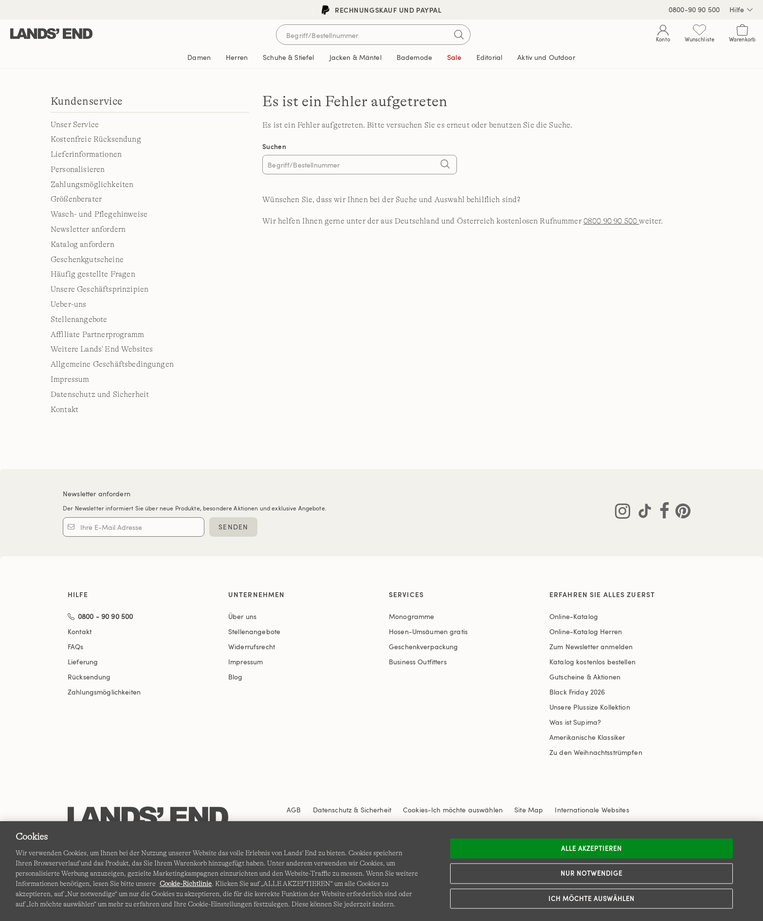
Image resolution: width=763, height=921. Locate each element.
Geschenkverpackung (423, 646)
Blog (235, 676)
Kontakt (64, 409)
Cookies (415, 809)
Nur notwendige (592, 873)
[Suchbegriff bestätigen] (459, 34)
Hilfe (741, 10)
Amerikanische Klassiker (587, 737)
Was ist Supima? (575, 722)
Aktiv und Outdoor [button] (546, 57)
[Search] (445, 165)
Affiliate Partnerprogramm (97, 334)
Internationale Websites (592, 809)
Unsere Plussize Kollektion (589, 707)
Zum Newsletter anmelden (591, 646)
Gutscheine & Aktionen (584, 676)
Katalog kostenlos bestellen (592, 661)
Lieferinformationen (86, 154)
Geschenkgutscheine (87, 259)
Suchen (274, 146)
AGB (294, 809)
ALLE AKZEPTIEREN (591, 848)
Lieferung (83, 661)
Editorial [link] (489, 57)
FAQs (76, 646)
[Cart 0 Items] (742, 35)
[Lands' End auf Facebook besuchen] (662, 513)
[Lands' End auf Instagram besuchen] (622, 513)
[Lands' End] (51, 34)
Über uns (242, 616)
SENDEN (233, 526)
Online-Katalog (573, 616)
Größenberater (76, 199)
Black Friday (577, 691)
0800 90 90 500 (611, 221)
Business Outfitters (418, 661)
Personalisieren (78, 169)
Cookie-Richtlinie (186, 883)
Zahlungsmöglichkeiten (92, 184)
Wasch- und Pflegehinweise (99, 214)
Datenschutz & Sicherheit (352, 809)
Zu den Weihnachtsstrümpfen (595, 752)
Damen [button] (199, 57)
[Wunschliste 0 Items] (699, 35)
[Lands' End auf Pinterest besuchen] (680, 513)
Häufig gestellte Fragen (93, 274)
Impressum (70, 379)
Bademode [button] (414, 57)
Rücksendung (89, 676)
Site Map (528, 809)
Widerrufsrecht (251, 646)
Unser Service (75, 124)
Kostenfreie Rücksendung (96, 139)
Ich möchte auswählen (591, 898)
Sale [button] (454, 57)
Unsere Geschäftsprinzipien (99, 289)
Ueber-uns (68, 304)
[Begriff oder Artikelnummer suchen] (373, 34)
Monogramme (411, 616)
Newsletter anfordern (88, 229)
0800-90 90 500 (694, 9)
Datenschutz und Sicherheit (100, 394)
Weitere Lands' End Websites (102, 349)
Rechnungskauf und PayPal (381, 10)
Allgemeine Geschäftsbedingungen (112, 364)
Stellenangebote (79, 319)
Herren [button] (237, 57)
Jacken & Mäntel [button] (355, 57)
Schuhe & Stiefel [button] (288, 57)
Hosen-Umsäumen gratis (428, 631)
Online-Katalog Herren (585, 631)
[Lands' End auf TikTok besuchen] (642, 513)
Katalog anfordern (82, 244)
